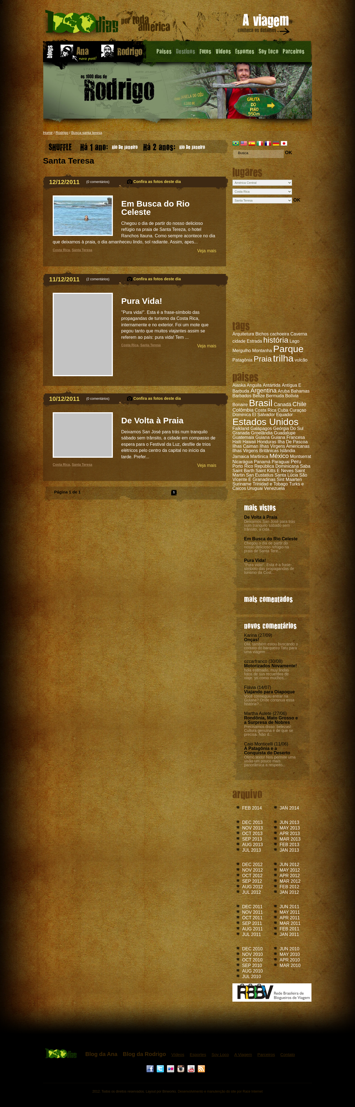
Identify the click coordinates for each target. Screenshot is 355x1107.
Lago (295, 341)
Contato (287, 1054)
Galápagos (261, 428)
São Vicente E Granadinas (269, 477)
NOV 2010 (252, 954)
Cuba (283, 410)
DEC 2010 (252, 948)
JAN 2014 (289, 808)
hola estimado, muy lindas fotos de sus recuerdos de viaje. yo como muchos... (266, 674)
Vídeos (177, 1054)
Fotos (205, 51)
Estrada (254, 341)
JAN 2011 (289, 934)
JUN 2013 (289, 822)
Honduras (266, 441)
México (279, 455)
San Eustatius (259, 475)
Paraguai (280, 461)
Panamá (262, 461)
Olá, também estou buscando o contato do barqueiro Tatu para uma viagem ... (271, 648)
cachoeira (279, 334)
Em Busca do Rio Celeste (271, 538)
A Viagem (243, 1054)
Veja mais (206, 250)
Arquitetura (243, 334)
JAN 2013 (289, 850)
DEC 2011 (252, 906)
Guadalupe (284, 433)
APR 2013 (290, 833)
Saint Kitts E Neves (275, 470)
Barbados (242, 395)
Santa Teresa (82, 250)
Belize (259, 395)
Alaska (239, 385)
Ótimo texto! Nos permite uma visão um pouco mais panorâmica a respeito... (270, 761)
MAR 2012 (290, 881)
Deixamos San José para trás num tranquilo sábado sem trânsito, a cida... (269, 525)
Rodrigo (62, 133)
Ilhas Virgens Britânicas (255, 450)
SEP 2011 (252, 923)
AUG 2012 (252, 886)
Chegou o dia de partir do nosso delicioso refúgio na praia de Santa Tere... (266, 547)
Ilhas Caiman (245, 446)
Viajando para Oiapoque (269, 691)
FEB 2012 (289, 886)
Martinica (259, 456)
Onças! (251, 639)
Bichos (262, 334)
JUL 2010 (251, 976)
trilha (283, 358)
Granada (241, 433)
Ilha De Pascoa (293, 441)
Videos (223, 51)
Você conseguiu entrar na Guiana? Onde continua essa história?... (269, 700)
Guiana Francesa (288, 437)
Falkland (240, 428)
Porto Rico (242, 466)
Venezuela (274, 488)
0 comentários (97, 182)
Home (48, 133)
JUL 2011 (251, 934)
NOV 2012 (252, 870)
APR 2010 (290, 960)
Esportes (244, 51)
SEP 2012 (252, 881)
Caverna (298, 334)
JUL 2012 (251, 892)
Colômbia (242, 410)
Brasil (261, 403)
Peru (296, 461)
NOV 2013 (252, 828)
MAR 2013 (290, 839)
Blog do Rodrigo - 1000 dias (108, 23)
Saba (305, 466)
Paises (164, 51)
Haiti (236, 441)
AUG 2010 (252, 971)
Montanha (262, 350)
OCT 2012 (252, 875)
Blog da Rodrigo (144, 1054)
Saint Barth (243, 470)
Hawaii (249, 441)
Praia (263, 359)
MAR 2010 (290, 965)
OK (288, 152)
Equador (284, 414)
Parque (288, 348)
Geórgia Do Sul (288, 428)
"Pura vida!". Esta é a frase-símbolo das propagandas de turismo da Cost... (269, 569)
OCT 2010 (252, 960)
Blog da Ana (101, 1054)
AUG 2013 (252, 844)
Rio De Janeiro (109, 145)
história (275, 340)
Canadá (282, 404)
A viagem (264, 25)
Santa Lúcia (286, 475)
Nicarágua (242, 461)
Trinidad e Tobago (270, 484)
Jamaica (240, 456)
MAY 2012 (290, 870)
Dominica (241, 414)
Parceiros (294, 51)
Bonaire (240, 404)
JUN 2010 (289, 948)
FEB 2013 (289, 844)
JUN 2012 (289, 864)
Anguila (254, 385)
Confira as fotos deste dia (157, 181)
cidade (238, 341)
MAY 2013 (290, 828)
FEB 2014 (252, 808)
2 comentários (97, 279)
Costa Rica (266, 410)
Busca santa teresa (86, 133)
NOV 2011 (252, 912)
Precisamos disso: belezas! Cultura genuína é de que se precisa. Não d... (268, 730)
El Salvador (263, 414)
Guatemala (243, 437)
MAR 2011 (290, 923)
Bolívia (291, 395)
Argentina (263, 390)
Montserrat (300, 456)
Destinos (185, 51)
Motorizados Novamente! (270, 665)
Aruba (284, 391)
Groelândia (262, 433)
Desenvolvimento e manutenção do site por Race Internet (220, 1091)
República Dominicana (276, 466)
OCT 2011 (252, 917)
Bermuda (275, 395)
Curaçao (298, 410)
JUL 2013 (251, 850)
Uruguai (255, 488)
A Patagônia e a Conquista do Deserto (267, 750)
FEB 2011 (289, 929)
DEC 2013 (252, 822)
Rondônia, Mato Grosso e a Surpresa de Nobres (271, 720)
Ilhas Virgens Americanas (285, 446)
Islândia (287, 450)
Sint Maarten (289, 479)
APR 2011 (290, 917)
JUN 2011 (289, 906)
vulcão (301, 360)
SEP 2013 (252, 839)
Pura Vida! (255, 560)
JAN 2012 (289, 892)
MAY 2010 (290, 954)
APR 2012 (290, 875)
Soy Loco (268, 51)
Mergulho (241, 350)
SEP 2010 (252, 965)
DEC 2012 (252, 864)
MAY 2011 (290, 912)
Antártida (271, 385)
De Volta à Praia (260, 517)
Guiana (262, 437)
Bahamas (300, 391)
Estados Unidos (265, 421)
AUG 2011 (252, 929)
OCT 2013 (252, 833)
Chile (299, 404)
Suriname (241, 484)
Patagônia (242, 360)
